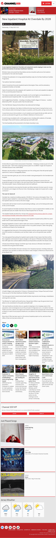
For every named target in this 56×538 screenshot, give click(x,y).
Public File (51, 529)
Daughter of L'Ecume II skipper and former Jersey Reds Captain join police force (35, 373)
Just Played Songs (9, 421)
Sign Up (42, 413)
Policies (44, 529)
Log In (14, 413)
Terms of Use (51, 531)
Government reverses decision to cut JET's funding (8, 337)
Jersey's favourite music (16, 10)
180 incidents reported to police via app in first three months (21, 338)
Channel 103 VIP (9, 407)
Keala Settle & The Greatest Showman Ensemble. (36, 454)
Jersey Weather (8, 500)
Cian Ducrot (40, 10)
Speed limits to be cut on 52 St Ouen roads (48, 371)
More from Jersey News (19, 24)
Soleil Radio (12, 529)
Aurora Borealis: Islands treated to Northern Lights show (35, 338)
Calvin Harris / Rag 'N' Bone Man (32, 478)
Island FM (20, 529)
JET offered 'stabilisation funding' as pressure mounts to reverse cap (48, 339)
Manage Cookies (36, 529)
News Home (7, 24)
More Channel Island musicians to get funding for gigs (21, 372)
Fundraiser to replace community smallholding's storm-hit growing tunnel (8, 373)
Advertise (27, 529)
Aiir (54, 534)
